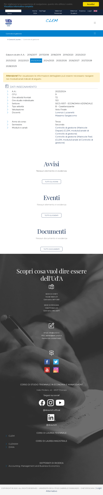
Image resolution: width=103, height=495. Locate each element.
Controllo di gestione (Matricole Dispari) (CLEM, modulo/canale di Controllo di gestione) (72, 130)
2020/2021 (80, 54)
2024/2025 (48, 60)
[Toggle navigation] (95, 23)
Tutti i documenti (52, 249)
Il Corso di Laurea (14, 39)
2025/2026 (61, 60)
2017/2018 (44, 54)
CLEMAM (13, 444)
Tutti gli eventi (51, 215)
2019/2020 (68, 54)
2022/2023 (23, 60)
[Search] (13, 10)
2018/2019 (56, 54)
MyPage (42, 11)
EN (95, 11)
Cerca (9, 13)
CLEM (12, 436)
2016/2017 (32, 54)
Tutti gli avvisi (51, 182)
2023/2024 (36, 60)
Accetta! (91, 4)
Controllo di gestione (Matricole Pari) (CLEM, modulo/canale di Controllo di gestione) (74, 139)
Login (90, 11)
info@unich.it (54, 333)
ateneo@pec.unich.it (54, 336)
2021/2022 (11, 60)
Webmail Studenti (73, 12)
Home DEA (34, 12)
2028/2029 (11, 66)
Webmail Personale (58, 12)
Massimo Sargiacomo (66, 115)
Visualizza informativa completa (18, 6)
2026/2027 (74, 60)
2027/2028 (86, 60)
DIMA (11, 447)
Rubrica (82, 11)
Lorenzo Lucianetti (64, 112)
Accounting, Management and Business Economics (34, 466)
